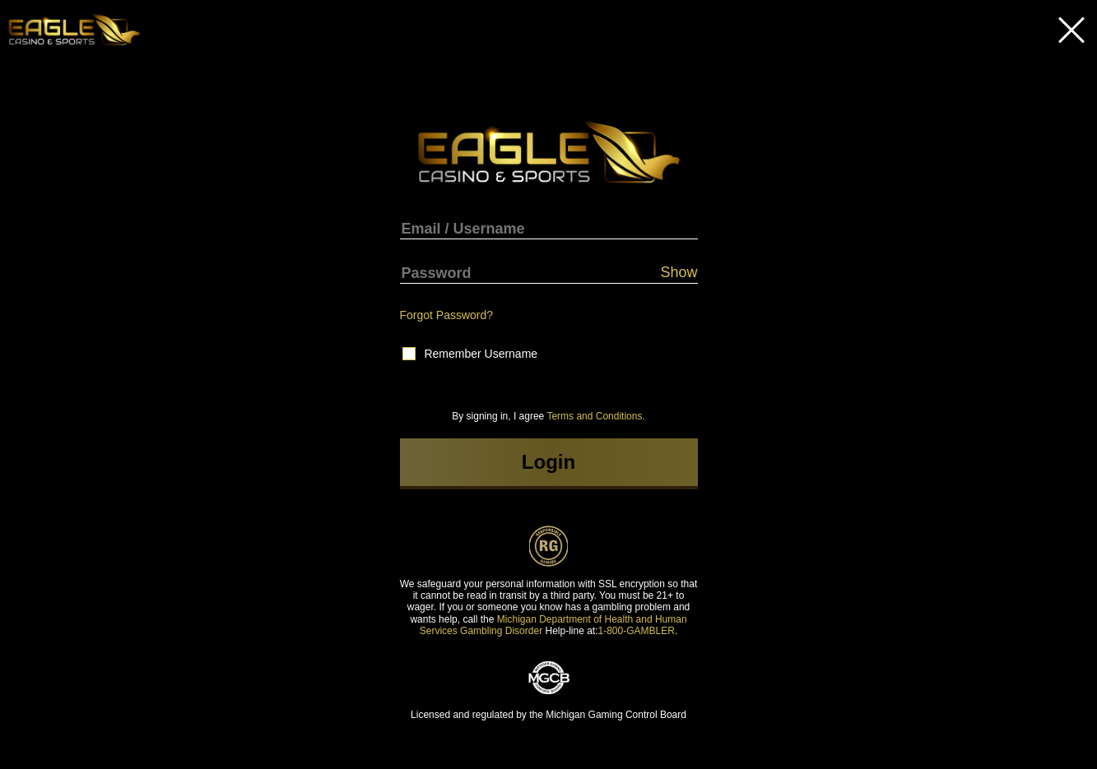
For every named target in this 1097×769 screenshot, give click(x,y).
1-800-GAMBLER (636, 631)
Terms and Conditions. (595, 416)
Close (1071, 29)
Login (548, 462)
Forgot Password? (447, 315)
